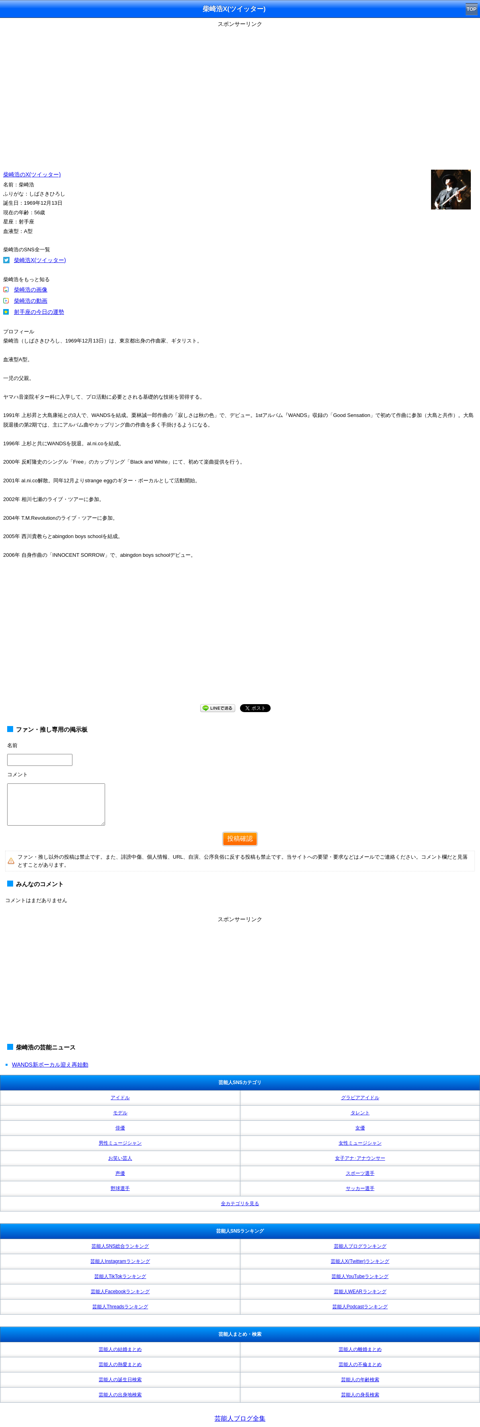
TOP (471, 9)
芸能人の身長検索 (360, 1395)
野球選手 (120, 1188)
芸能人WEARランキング (360, 1291)
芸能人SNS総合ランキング (120, 1246)
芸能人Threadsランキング (120, 1307)
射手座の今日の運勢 (39, 312)
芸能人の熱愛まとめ (120, 1364)
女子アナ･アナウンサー (360, 1158)
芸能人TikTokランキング (120, 1276)
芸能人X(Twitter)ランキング (360, 1261)
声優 (120, 1173)
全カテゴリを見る (240, 1203)
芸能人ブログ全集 (240, 1418)
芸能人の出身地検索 (120, 1395)
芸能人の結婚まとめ (120, 1349)
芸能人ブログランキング (360, 1246)
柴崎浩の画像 (30, 289)
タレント (360, 1113)
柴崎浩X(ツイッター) (40, 260)
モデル (120, 1113)
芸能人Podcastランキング (360, 1307)
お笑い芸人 (120, 1158)
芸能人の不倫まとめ (360, 1364)
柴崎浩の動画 (30, 301)
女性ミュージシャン (360, 1143)
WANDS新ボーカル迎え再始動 (50, 1064)
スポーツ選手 (360, 1173)
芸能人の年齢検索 (360, 1379)
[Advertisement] (240, 639)
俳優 (120, 1128)
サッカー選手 (360, 1188)
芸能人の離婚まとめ (360, 1349)
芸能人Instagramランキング (120, 1261)
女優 (360, 1128)
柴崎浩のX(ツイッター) (32, 174)
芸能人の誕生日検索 (120, 1379)
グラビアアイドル (360, 1097)
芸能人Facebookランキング (120, 1291)
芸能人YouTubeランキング (360, 1276)
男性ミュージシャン (120, 1143)
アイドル (120, 1097)
